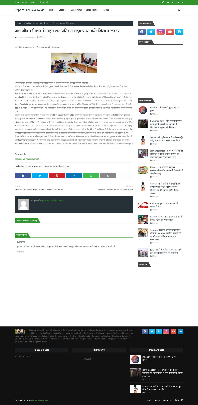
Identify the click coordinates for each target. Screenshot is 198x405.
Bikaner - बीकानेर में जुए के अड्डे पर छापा (164, 109)
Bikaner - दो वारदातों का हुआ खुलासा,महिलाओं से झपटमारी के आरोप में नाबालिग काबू (166, 170)
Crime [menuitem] (106, 10)
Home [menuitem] (52, 10)
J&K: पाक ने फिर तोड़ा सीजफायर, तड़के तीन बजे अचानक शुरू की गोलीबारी (166, 251)
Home (17, 2)
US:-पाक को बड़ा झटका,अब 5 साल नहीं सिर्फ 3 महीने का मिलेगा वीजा (166, 218)
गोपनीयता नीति (179, 400)
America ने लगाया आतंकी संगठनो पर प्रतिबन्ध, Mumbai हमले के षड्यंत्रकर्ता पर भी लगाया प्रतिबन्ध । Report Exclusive (165, 235)
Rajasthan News (34, 166)
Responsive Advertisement (27, 159)
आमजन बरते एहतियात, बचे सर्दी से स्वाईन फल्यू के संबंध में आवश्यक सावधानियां (166, 139)
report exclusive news (26, 37)
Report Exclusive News (29, 10)
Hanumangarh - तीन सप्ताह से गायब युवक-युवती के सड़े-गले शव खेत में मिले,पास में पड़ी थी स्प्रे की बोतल (166, 124)
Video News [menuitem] (91, 10)
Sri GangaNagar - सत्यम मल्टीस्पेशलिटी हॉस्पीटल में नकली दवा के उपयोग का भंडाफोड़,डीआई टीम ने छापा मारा (166, 154)
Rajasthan (27, 23)
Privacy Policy (43, 2)
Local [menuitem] (61, 10)
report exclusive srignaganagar (56, 166)
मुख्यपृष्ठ (19, 23)
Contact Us (167, 400)
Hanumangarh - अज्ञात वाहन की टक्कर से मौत (164, 205)
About (24, 2)
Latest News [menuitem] (76, 10)
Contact (33, 2)
